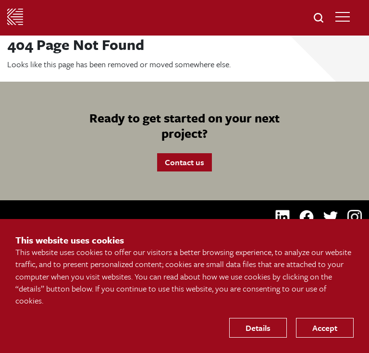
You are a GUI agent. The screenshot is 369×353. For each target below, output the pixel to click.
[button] (318, 17)
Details (258, 328)
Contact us (184, 162)
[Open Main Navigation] (343, 16)
